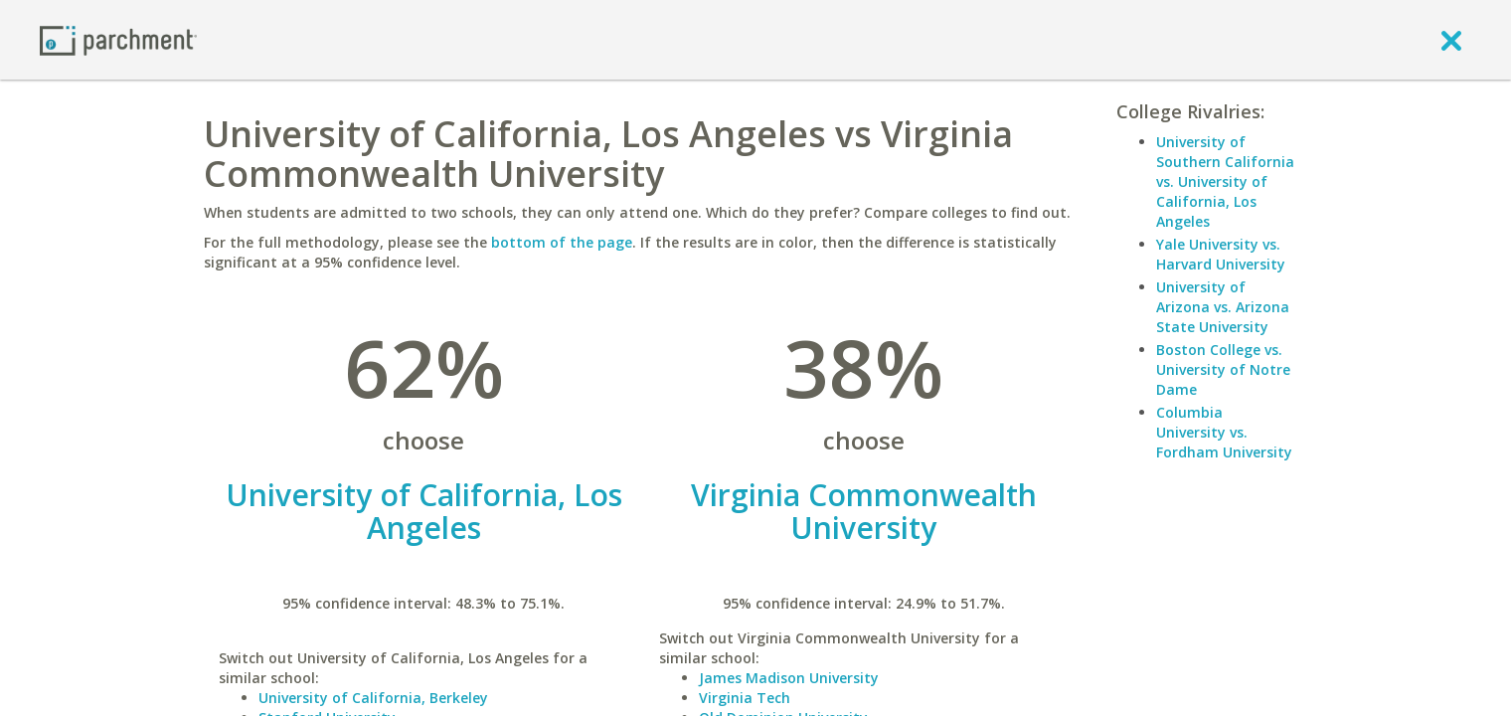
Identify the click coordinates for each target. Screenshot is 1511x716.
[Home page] (118, 39)
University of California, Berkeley (373, 697)
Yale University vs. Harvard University (1220, 254)
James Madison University (789, 677)
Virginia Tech (744, 697)
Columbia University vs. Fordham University (1224, 432)
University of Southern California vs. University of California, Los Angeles (1225, 181)
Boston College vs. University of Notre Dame (1223, 369)
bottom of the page (561, 242)
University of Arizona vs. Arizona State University (1222, 306)
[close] (1451, 40)
